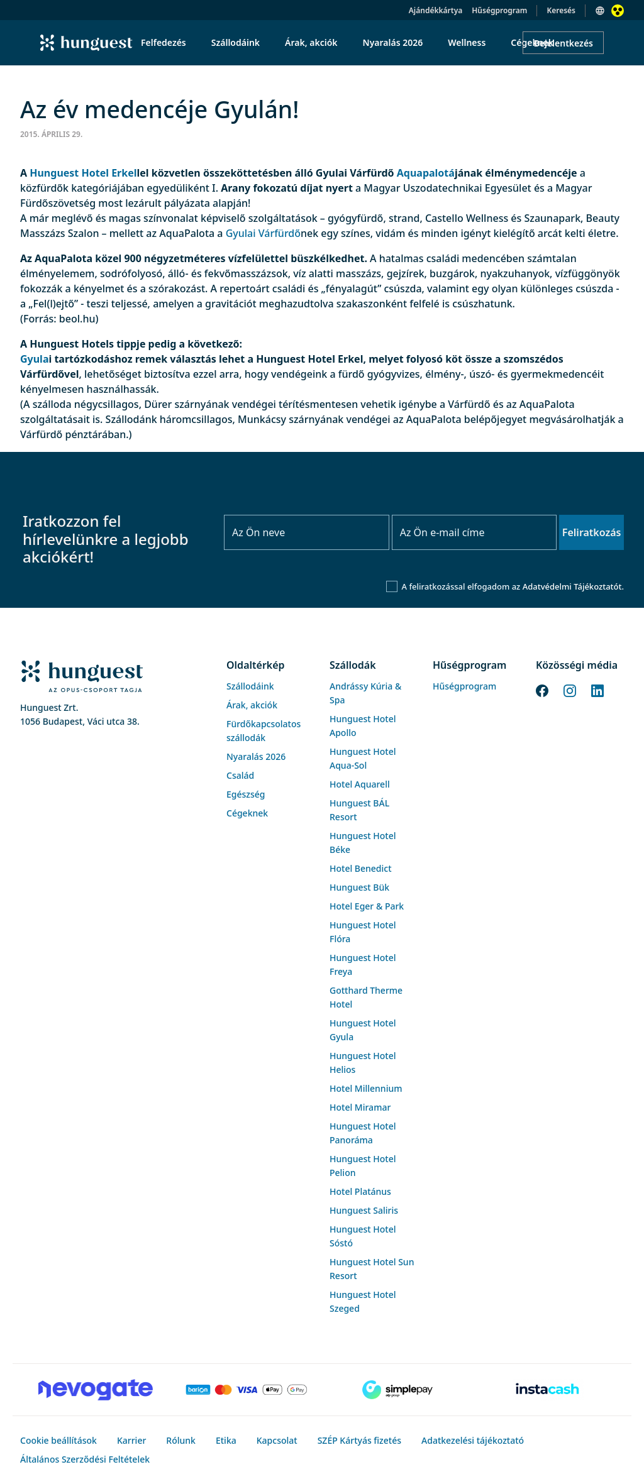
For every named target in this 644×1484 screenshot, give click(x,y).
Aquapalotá (426, 173)
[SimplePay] (397, 1389)
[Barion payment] (246, 1389)
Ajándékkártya (435, 10)
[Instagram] (570, 689)
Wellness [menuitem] (467, 42)
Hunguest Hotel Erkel (83, 173)
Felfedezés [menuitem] (163, 42)
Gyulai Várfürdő (263, 233)
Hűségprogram (499, 10)
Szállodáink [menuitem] (235, 42)
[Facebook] (542, 689)
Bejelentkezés (563, 43)
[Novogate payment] (95, 1389)
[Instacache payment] (548, 1389)
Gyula (34, 359)
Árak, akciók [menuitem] (311, 42)
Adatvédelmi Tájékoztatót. (573, 586)
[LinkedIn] (597, 689)
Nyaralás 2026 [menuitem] (393, 42)
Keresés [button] (561, 10)
